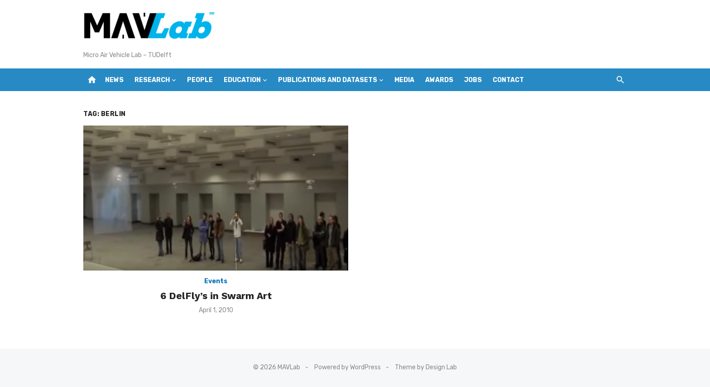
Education (242, 80)
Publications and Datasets (327, 80)
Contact (508, 80)
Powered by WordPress (347, 367)
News (114, 80)
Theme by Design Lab (426, 367)
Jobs (473, 80)
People (200, 80)
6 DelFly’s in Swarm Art (216, 295)
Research (152, 80)
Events (215, 281)
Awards (439, 80)
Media (404, 80)
